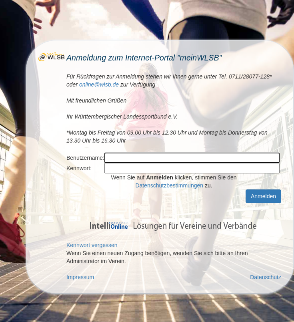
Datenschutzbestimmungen (169, 185)
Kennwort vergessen (92, 245)
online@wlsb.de (99, 84)
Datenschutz (265, 277)
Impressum (80, 277)
